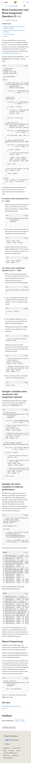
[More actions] (27, 6)
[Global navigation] (1, 2)
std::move (7, 695)
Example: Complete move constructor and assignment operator (14, 27)
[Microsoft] (15, 2)
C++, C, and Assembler (12, 6)
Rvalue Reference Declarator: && (11, 53)
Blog (4, 750)
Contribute (11, 750)
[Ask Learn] (24, 6)
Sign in (28, 2)
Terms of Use (6, 755)
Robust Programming (8, 34)
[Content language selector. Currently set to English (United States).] (10, 736)
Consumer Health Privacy (9, 753)
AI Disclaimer (6, 748)
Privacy (18, 750)
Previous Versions (16, 748)
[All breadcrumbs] (3, 6)
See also (5, 36)
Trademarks (15, 755)
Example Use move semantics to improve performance (13, 31)
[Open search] (24, 2)
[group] (15, 126)
